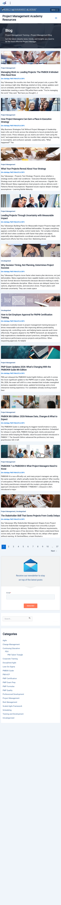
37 (57, 547)
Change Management (11, 644)
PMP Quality (7, 690)
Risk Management (10, 702)
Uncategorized (6, 261)
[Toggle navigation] (54, 10)
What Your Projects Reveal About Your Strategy (23, 168)
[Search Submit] (30, 617)
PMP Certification (10, 678)
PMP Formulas (8, 686)
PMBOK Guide (8, 671)
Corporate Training (10, 659)
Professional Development (13, 694)
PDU (7, 651)
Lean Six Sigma (9, 667)
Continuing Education (11, 648)
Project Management (8, 68)
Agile (5, 640)
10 (47, 547)
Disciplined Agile (9, 663)
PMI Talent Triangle (15, 655)
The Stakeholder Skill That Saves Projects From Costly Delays (30, 515)
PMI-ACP (6, 674)
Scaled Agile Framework (12, 706)
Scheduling (7, 710)
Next (54, 551)
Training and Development (13, 714)
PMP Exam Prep (9, 682)
